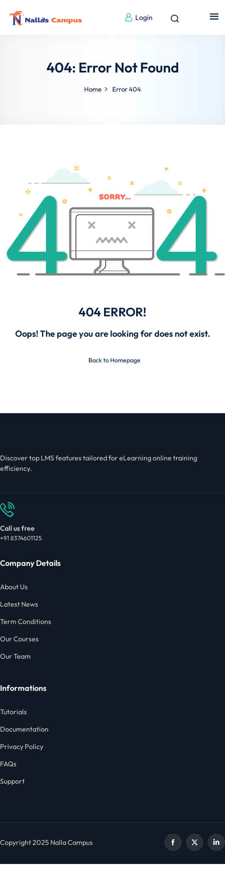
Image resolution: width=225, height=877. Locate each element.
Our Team (15, 656)
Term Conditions (25, 621)
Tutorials (13, 711)
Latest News (19, 604)
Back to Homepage (112, 360)
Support (12, 781)
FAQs (8, 763)
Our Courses (19, 638)
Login (138, 17)
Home (92, 89)
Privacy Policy (21, 746)
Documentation (24, 729)
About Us (14, 586)
